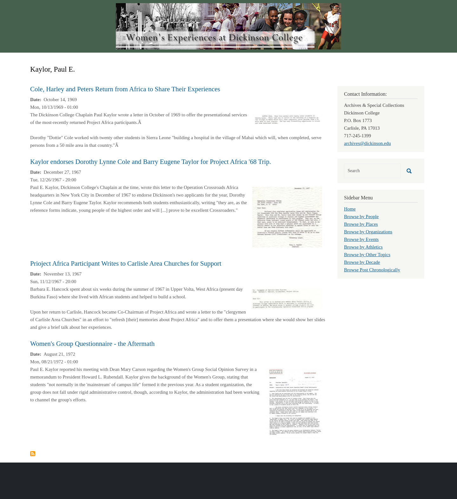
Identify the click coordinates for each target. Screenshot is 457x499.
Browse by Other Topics (367, 254)
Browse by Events (361, 239)
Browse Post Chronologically (372, 269)
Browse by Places (361, 224)
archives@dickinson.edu (367, 143)
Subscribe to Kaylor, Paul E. (32, 453)
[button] (287, 118)
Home (350, 208)
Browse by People (361, 216)
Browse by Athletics (363, 247)
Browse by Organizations (368, 231)
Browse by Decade (362, 262)
